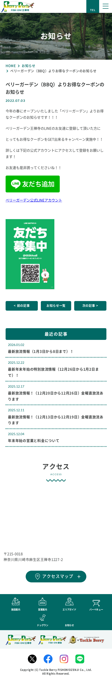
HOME (11, 65)
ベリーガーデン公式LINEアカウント (34, 200)
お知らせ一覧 (56, 305)
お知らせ (28, 65)
